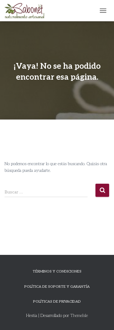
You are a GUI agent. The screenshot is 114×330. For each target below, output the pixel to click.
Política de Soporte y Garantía (57, 286)
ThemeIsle (79, 315)
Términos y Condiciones (57, 271)
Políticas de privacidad (57, 301)
